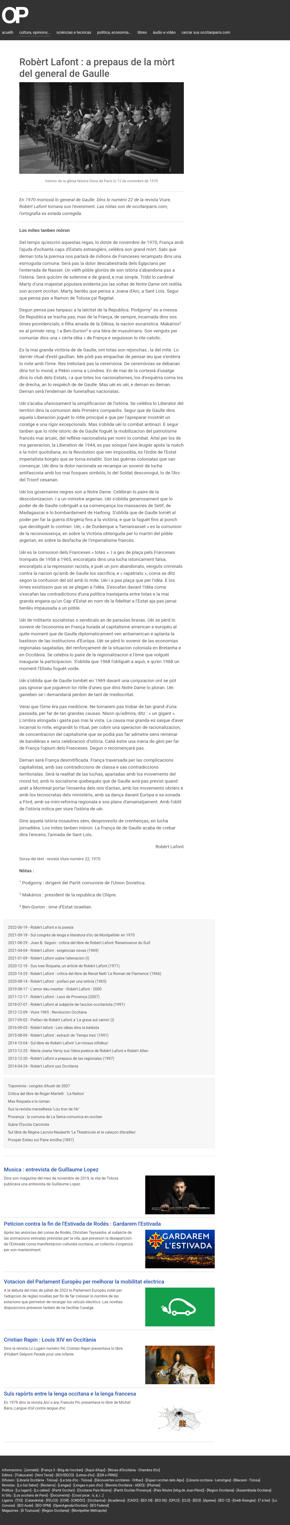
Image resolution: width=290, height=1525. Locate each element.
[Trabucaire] (24, 1475)
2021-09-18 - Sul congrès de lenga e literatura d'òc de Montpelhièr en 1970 (71, 935)
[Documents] (59, 1495)
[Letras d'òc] (85, 1475)
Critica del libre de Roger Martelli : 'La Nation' (46, 1093)
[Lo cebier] (42, 1490)
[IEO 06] (160, 1500)
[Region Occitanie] (55, 1510)
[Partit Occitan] (63, 1490)
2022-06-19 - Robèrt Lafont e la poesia (40, 927)
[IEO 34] (146, 1500)
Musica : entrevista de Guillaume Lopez (51, 1169)
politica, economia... (114, 32)
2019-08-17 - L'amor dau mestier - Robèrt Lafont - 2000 (55, 989)
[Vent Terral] (44, 1475)
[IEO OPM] (43, 1505)
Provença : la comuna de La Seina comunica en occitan (55, 1117)
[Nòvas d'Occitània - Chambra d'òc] (134, 1470)
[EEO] (197, 1500)
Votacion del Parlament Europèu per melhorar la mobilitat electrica (84, 1281)
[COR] (64, 1500)
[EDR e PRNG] (107, 1475)
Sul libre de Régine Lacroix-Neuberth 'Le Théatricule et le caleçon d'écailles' (72, 1132)
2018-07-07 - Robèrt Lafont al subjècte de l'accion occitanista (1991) (66, 1004)
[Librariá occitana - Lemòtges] (208, 1480)
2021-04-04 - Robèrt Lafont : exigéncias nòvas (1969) (53, 950)
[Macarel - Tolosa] (247, 1480)
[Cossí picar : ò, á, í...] (88, 1495)
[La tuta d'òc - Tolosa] (76, 1480)
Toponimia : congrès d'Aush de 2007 (39, 1086)
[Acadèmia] (116, 1500)
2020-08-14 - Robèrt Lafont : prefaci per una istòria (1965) (57, 981)
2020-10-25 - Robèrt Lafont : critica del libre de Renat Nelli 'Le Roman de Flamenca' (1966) (84, 973)
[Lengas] (64, 1485)
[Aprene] (209, 1500)
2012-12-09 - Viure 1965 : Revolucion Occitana (47, 1012)
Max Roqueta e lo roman (29, 1101)
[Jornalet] (31, 1470)
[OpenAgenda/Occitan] (70, 1505)
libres (142, 32)
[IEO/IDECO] (65, 1475)
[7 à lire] (264, 1500)
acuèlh (7, 32)
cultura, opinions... (35, 32)
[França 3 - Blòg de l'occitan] (62, 1470)
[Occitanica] (96, 1500)
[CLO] (186, 1500)
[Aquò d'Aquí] (95, 1470)
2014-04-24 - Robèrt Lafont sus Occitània (43, 1066)
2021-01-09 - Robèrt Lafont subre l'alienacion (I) (48, 958)
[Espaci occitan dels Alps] (165, 1480)
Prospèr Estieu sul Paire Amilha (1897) (41, 1140)
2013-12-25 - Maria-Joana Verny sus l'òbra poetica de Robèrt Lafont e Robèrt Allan (78, 1050)
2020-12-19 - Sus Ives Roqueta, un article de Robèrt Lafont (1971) (64, 966)
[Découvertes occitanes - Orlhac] (119, 1480)
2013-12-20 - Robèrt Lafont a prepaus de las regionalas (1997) (61, 1058)
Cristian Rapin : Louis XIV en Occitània (50, 1340)
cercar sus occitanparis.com (206, 32)
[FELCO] (52, 1500)
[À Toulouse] (30, 1510)
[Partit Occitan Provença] (132, 1490)
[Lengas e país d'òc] (88, 1485)
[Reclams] (48, 1485)
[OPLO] (174, 1500)
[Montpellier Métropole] (89, 1510)
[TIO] (18, 1500)
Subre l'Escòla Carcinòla (28, 1124)
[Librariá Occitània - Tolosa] (37, 1480)
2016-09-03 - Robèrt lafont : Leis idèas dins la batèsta (53, 1027)
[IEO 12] (224, 1500)
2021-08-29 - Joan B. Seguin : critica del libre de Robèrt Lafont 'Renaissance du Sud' (79, 943)
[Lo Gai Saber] (27, 1485)
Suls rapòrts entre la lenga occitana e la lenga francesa (70, 1394)
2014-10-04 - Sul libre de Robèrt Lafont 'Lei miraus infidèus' (58, 1043)
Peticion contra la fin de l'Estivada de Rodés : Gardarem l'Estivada (82, 1224)
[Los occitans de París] (31, 1495)
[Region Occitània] (220, 1490)
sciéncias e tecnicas (73, 32)
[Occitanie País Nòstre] (94, 1490)
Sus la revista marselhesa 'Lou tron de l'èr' (43, 1109)
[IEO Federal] (99, 1505)
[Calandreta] (34, 1500)
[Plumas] (153, 1485)
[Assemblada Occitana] (254, 1490)
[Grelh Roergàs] (244, 1500)
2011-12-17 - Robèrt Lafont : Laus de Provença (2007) (54, 996)
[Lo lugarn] (24, 1490)
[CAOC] (132, 1500)
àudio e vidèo (164, 32)
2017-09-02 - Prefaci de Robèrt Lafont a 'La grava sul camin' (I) (61, 1020)
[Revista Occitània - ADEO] (125, 1485)
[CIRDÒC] (78, 1500)
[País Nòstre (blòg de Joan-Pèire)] (179, 1490)
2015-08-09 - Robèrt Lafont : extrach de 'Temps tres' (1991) (58, 1035)
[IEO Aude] (25, 1505)
